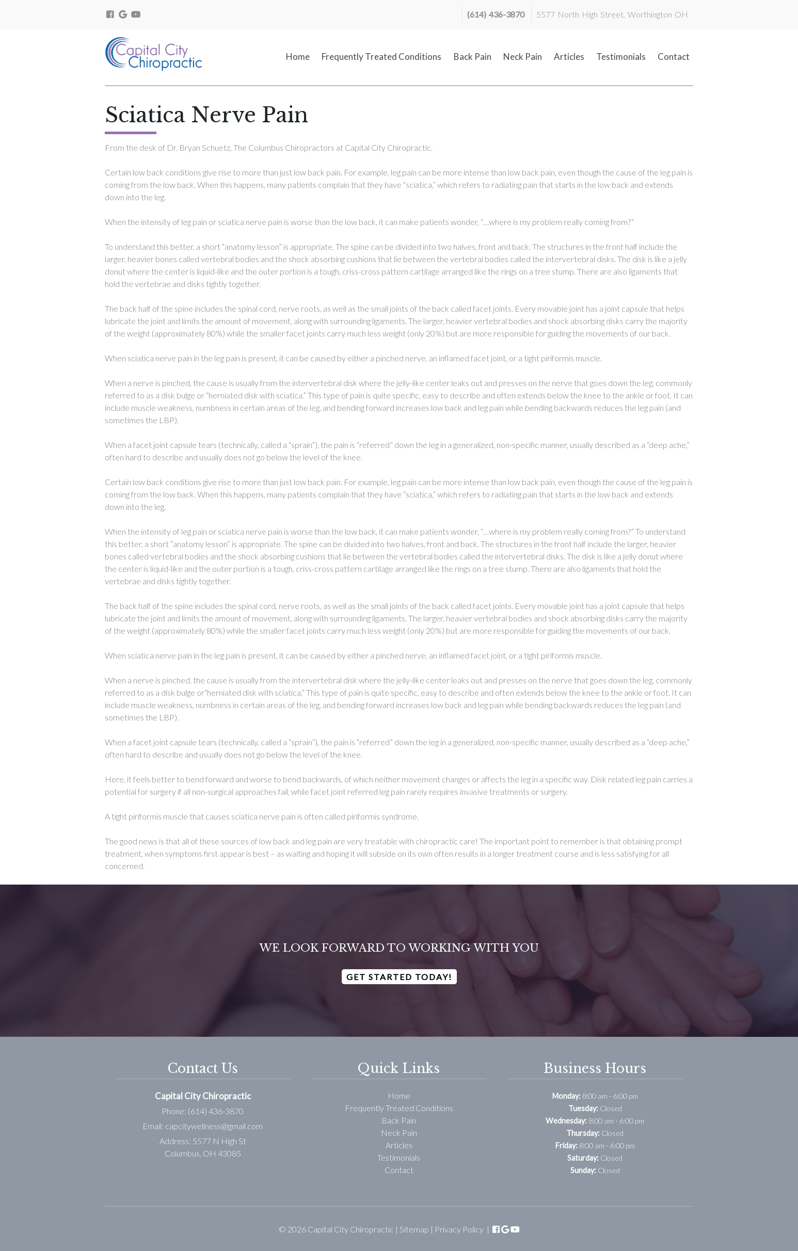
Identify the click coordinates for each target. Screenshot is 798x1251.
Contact (674, 56)
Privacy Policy (459, 1229)
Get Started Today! (399, 977)
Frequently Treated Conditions (381, 56)
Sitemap (414, 1229)
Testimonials (621, 56)
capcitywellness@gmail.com (214, 1126)
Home (298, 56)
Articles (569, 56)
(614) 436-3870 (495, 14)
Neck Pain (522, 56)
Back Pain (472, 56)
